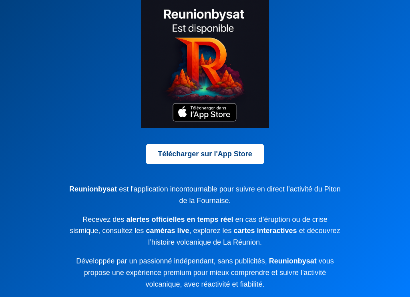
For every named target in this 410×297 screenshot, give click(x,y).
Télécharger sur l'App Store (205, 154)
